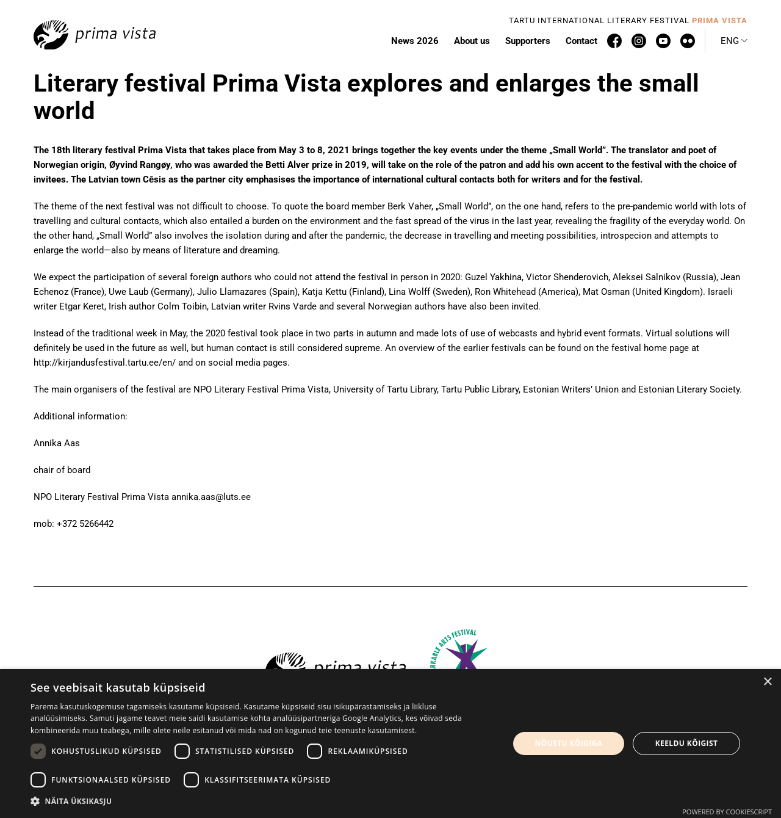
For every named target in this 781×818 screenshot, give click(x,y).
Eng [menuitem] (730, 40)
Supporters (527, 40)
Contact (581, 40)
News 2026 (415, 40)
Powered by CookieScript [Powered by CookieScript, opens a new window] (727, 811)
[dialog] (390, 743)
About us (472, 40)
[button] (263, 801)
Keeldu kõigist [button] (686, 743)
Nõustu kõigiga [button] (569, 743)
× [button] (767, 682)
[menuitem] (734, 41)
